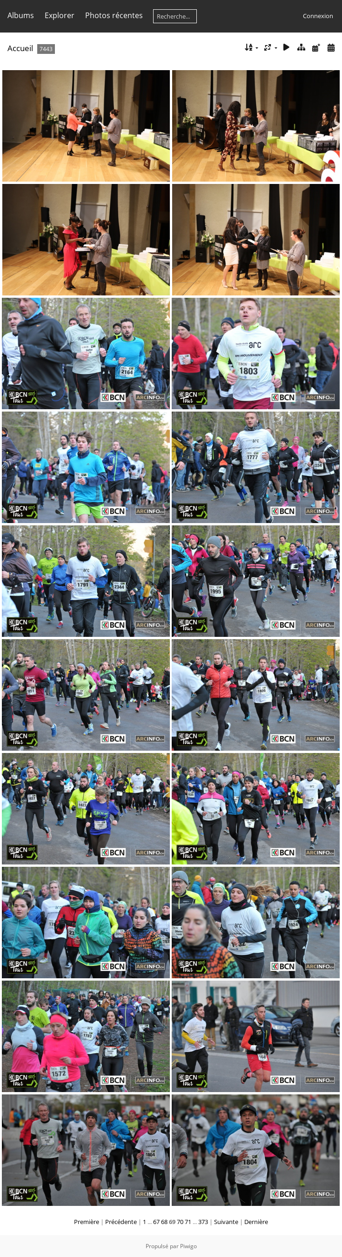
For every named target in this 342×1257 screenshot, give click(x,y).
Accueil (20, 48)
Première (86, 1222)
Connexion (318, 16)
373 (203, 1222)
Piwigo (188, 1246)
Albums (20, 15)
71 (188, 1222)
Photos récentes (114, 15)
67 (156, 1222)
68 (164, 1222)
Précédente (121, 1222)
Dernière (256, 1222)
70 (180, 1222)
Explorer (59, 15)
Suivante (226, 1222)
